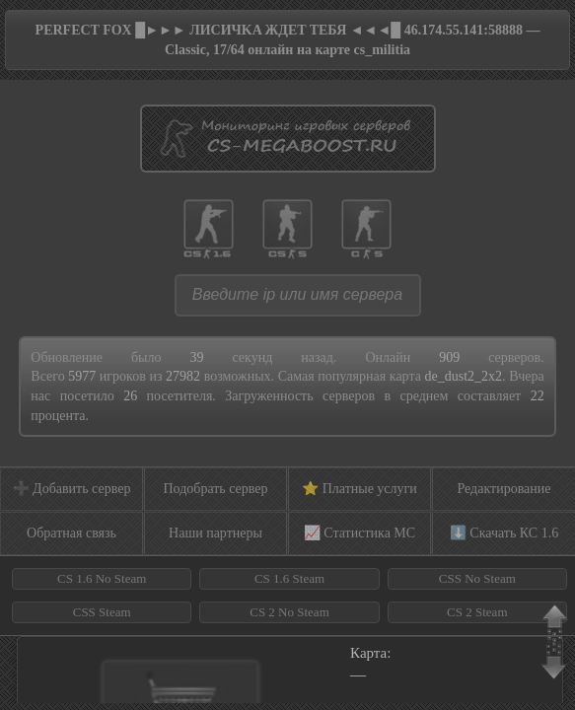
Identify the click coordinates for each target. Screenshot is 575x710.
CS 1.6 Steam (289, 578)
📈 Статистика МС (359, 533)
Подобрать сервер (215, 488)
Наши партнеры (215, 533)
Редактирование (503, 488)
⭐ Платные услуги (359, 488)
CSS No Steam (477, 578)
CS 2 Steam (477, 611)
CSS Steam (102, 611)
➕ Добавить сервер (72, 488)
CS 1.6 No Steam (101, 578)
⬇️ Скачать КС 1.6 (504, 533)
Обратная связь (71, 533)
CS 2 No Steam (289, 611)
